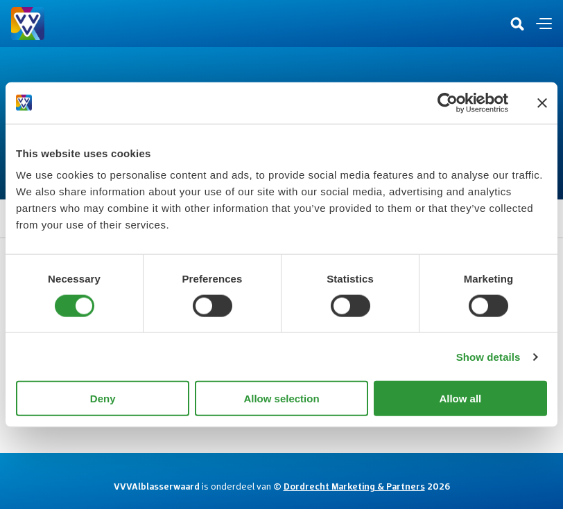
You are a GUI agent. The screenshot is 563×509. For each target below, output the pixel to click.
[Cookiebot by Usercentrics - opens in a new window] (447, 102)
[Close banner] (542, 102)
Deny (103, 398)
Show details (488, 356)
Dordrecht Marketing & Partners (354, 486)
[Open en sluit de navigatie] (544, 23)
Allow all (460, 398)
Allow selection (281, 398)
